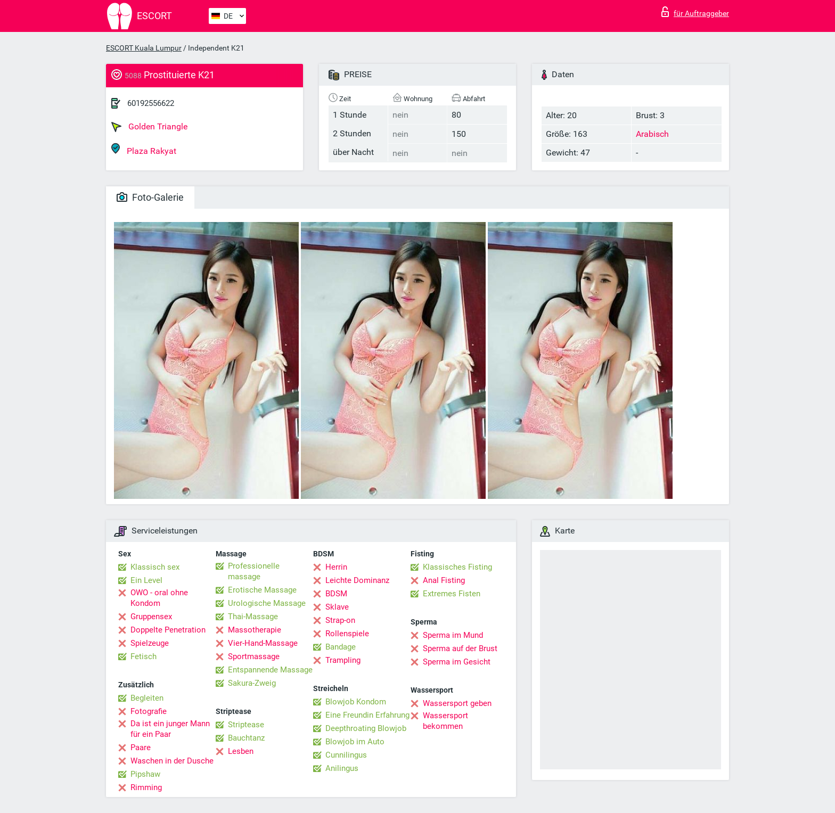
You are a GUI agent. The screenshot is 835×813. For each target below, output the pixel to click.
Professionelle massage (254, 571)
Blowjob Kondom (355, 702)
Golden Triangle (149, 126)
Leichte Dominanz (357, 580)
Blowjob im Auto (354, 741)
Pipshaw (145, 774)
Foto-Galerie (150, 197)
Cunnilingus (346, 755)
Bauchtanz (246, 738)
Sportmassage (254, 656)
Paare (140, 747)
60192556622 (150, 103)
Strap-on (340, 620)
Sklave (337, 607)
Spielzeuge (149, 643)
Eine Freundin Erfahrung (367, 715)
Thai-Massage (253, 616)
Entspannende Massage (270, 670)
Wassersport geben (457, 703)
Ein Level (146, 580)
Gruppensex (151, 616)
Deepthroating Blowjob (365, 728)
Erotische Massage (262, 590)
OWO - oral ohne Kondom (159, 598)
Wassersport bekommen (445, 721)
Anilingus (341, 768)
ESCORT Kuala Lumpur (144, 48)
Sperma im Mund (453, 635)
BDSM (336, 593)
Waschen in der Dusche (172, 761)
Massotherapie (254, 630)
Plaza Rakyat (143, 149)
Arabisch (652, 134)
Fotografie (148, 711)
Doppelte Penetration (168, 630)
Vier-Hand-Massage (263, 643)
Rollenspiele (347, 633)
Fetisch (143, 656)
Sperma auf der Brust (460, 648)
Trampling (343, 660)
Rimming (146, 787)
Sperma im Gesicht (456, 662)
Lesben (240, 751)
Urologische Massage (267, 603)
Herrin (336, 567)
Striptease (246, 724)
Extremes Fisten (451, 593)
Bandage (340, 647)
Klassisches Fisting (457, 567)
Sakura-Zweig (252, 683)
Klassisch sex (154, 567)
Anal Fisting (444, 580)
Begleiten (146, 698)
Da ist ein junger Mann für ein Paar (170, 729)
